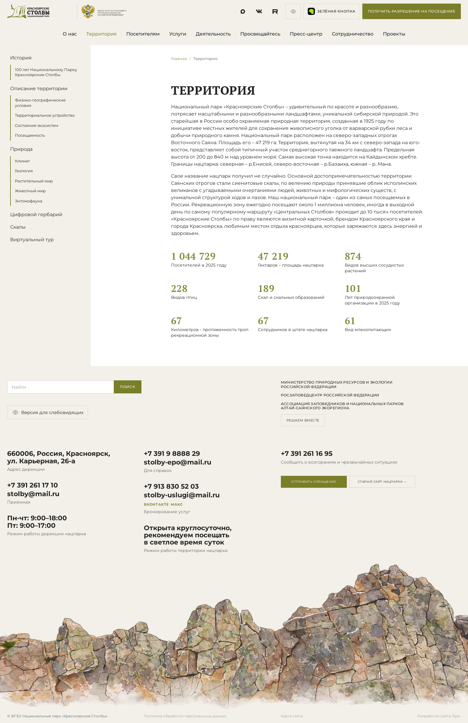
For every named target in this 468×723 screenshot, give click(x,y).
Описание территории (38, 88)
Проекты (394, 34)
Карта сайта (292, 716)
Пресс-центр (306, 34)
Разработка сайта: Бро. (439, 716)
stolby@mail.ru (33, 494)
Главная (179, 58)
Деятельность (213, 34)
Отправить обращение (313, 482)
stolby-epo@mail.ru (177, 462)
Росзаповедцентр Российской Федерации (330, 395)
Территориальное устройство (45, 115)
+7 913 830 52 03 (171, 486)
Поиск (128, 386)
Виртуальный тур (32, 239)
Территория (101, 34)
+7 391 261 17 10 (32, 485)
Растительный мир (34, 181)
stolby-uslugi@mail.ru (182, 495)
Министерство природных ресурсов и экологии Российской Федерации (336, 384)
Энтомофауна (28, 201)
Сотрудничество (352, 34)
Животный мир (30, 190)
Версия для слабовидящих (48, 412)
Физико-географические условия (40, 103)
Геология (24, 170)
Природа (21, 149)
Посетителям (143, 34)
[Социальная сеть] (243, 11)
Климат (22, 161)
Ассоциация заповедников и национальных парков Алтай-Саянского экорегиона (342, 406)
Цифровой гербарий (36, 215)
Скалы (18, 227)
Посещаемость (30, 135)
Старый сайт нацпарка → (382, 482)
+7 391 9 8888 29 (172, 453)
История (21, 58)
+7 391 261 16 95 (306, 453)
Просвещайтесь (260, 34)
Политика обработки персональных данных (185, 716)
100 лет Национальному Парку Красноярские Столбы (46, 72)
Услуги (177, 34)
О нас (70, 34)
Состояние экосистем (36, 125)
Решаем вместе (303, 420)
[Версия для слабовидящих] (293, 11)
